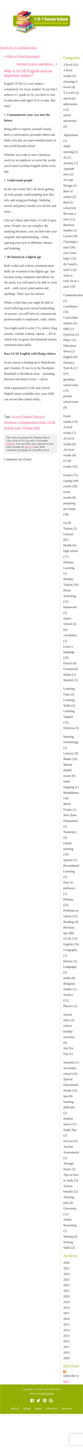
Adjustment (70, 135)
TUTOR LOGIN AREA (67, 3)
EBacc (67, 340)
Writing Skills (31, 428)
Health (67, 545)
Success (68, 1141)
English (68, 357)
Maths (67, 759)
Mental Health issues (67, 770)
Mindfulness (71, 792)
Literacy (68, 753)
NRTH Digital (47, 1393)
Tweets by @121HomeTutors (18, 47)
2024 (66, 1274)
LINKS (38, 1408)
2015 (66, 1324)
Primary (68, 899)
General (68, 534)
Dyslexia (68, 334)
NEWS (42, 38)
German (68, 669)
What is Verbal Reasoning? (23, 56)
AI (65, 157)
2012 (66, 1341)
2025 (66, 1268)
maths (67, 978)
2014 (66, 1330)
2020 (66, 1296)
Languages (70, 966)
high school (70, 551)
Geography (70, 950)
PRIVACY (67, 1408)
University (70, 1208)
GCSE (67, 938)
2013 (66, 1335)
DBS (66, 329)
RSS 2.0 (29, 446)
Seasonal (68, 1062)
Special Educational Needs (70, 1085)
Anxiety (68, 163)
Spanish (68, 680)
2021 (66, 1290)
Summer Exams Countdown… (36, 64)
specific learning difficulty (69, 1101)
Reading (68, 921)
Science (68, 994)
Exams (67, 475)
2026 (66, 1262)
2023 (66, 1279)
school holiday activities (69, 1031)
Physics (68, 1006)
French (67, 663)
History (68, 961)
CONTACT (56, 38)
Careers (68, 236)
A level (67, 64)
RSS (66, 1381)
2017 (66, 1313)
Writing (68, 1236)
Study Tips (70, 1130)
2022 (66, 1285)
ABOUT (30, 38)
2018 (66, 1307)
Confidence (70, 306)
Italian (67, 674)
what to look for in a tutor (71, 281)
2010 (66, 1352)
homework (70, 607)
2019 (66, 1302)
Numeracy (69, 832)
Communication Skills (32, 422)
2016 (66, 1318)
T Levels (68, 92)
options (67, 860)
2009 (66, 1358)
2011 (66, 1347)
